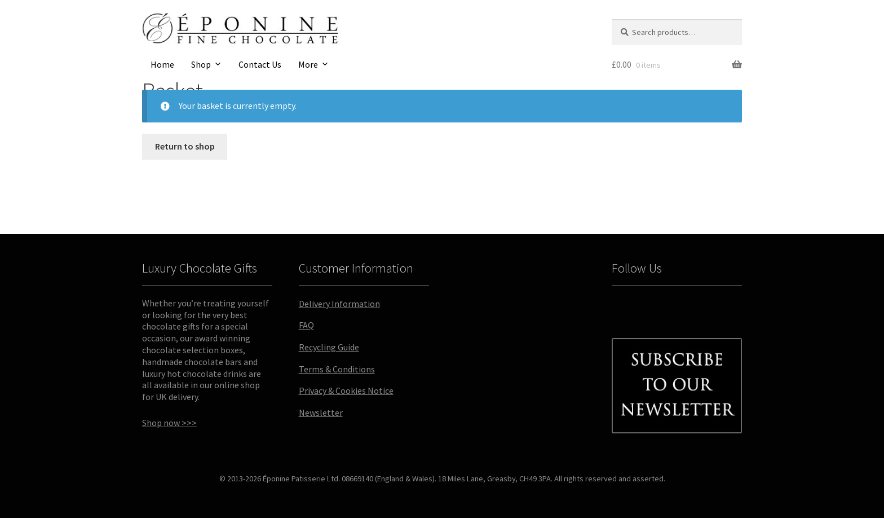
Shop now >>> (169, 422)
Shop (201, 64)
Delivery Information (339, 303)
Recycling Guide (329, 347)
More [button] (308, 64)
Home (162, 64)
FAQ (306, 325)
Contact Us (259, 64)
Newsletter (321, 412)
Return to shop (185, 146)
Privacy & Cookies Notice (346, 390)
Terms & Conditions (337, 369)
